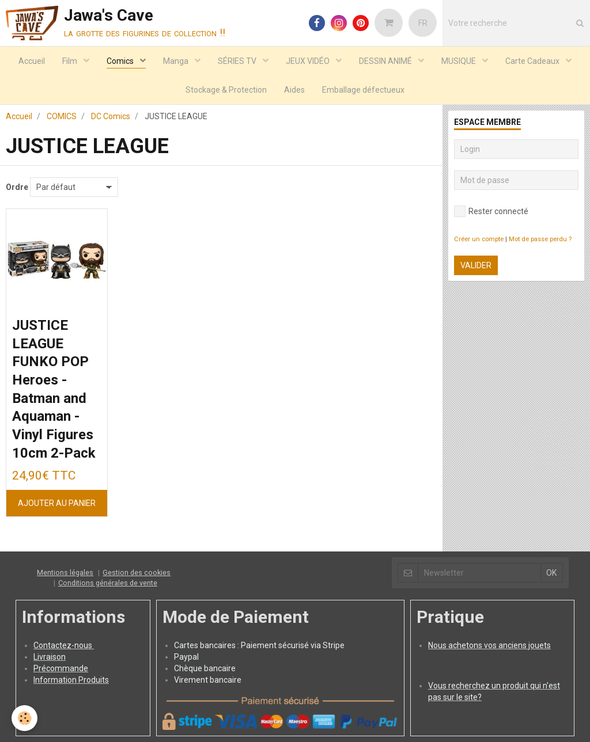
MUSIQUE (459, 61)
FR (423, 23)
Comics (121, 61)
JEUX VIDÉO (308, 61)
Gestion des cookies (137, 572)
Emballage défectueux (363, 89)
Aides (294, 89)
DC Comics (110, 116)
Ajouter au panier (57, 503)
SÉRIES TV (238, 61)
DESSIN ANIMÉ (386, 61)
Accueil (31, 61)
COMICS (62, 116)
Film (70, 61)
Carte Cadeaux (533, 61)
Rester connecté (491, 211)
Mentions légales (65, 572)
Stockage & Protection (226, 89)
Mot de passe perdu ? (540, 239)
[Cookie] (24, 718)
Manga (176, 61)
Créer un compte (479, 239)
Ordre (17, 187)
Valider (475, 265)
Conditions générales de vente (107, 583)
